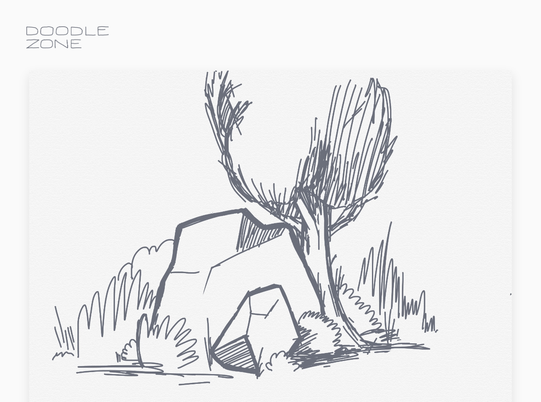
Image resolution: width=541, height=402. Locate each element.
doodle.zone (67, 37)
